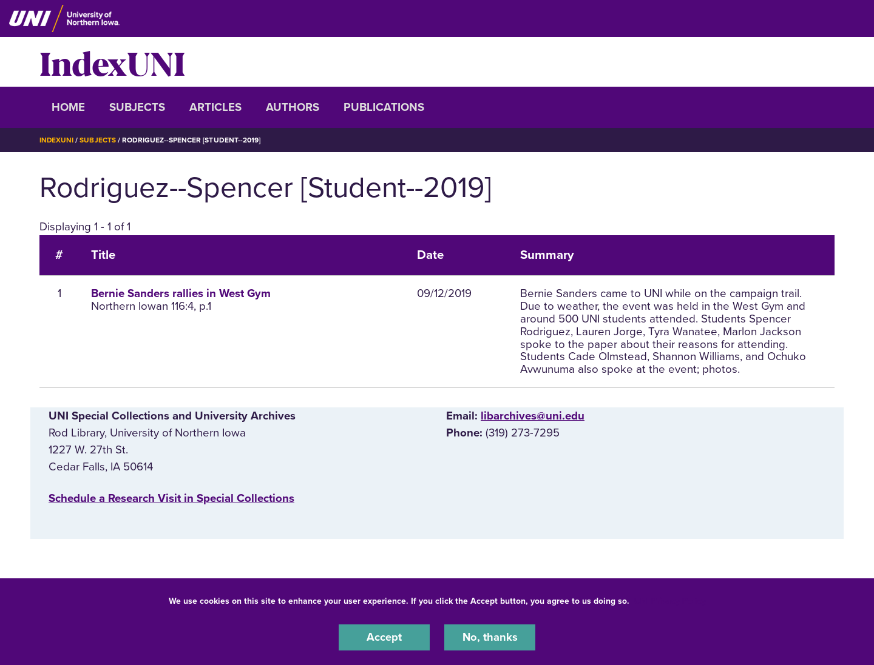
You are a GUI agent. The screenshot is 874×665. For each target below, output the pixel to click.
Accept (384, 637)
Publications (384, 107)
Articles (215, 107)
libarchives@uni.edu (532, 416)
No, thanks (490, 637)
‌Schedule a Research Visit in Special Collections (171, 498)
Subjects (137, 107)
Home (68, 107)
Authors (292, 107)
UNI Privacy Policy (670, 600)
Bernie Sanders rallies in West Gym (181, 293)
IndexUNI (112, 61)
